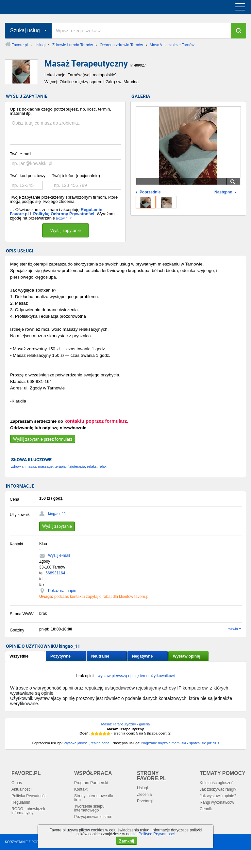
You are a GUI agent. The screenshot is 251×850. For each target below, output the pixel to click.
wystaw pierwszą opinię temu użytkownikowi (136, 676)
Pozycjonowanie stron (93, 816)
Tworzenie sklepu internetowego (89, 808)
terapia (60, 466)
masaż (30, 466)
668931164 (55, 573)
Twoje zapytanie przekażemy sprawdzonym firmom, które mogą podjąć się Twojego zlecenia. (64, 199)
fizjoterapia (76, 466)
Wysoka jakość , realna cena (86, 743)
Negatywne (142, 656)
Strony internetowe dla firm (93, 798)
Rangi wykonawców (217, 802)
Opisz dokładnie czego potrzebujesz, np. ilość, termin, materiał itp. (60, 111)
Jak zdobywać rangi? (218, 789)
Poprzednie (150, 192)
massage (45, 466)
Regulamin (20, 802)
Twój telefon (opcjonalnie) (76, 176)
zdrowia (17, 466)
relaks (91, 466)
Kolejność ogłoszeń (216, 783)
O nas (16, 783)
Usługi (142, 788)
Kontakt (81, 789)
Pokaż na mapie (62, 590)
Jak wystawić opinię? (218, 796)
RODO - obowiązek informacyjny (28, 811)
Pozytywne (60, 656)
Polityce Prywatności (157, 834)
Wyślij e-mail (59, 555)
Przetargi (145, 801)
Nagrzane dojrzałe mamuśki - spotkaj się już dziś (180, 743)
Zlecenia (144, 794)
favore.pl (45, 7)
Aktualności (21, 789)
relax (103, 466)
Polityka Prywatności (29, 796)
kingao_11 (57, 513)
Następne (223, 192)
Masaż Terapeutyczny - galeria (125, 724)
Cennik (206, 809)
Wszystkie (18, 656)
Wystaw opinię (186, 656)
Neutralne (100, 656)
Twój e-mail (20, 154)
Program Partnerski (91, 783)
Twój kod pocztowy (27, 176)
